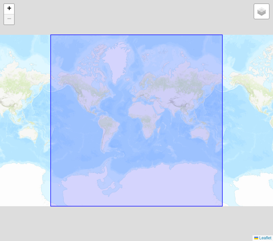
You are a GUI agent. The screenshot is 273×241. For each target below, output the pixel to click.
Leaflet (262, 238)
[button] (9, 9)
